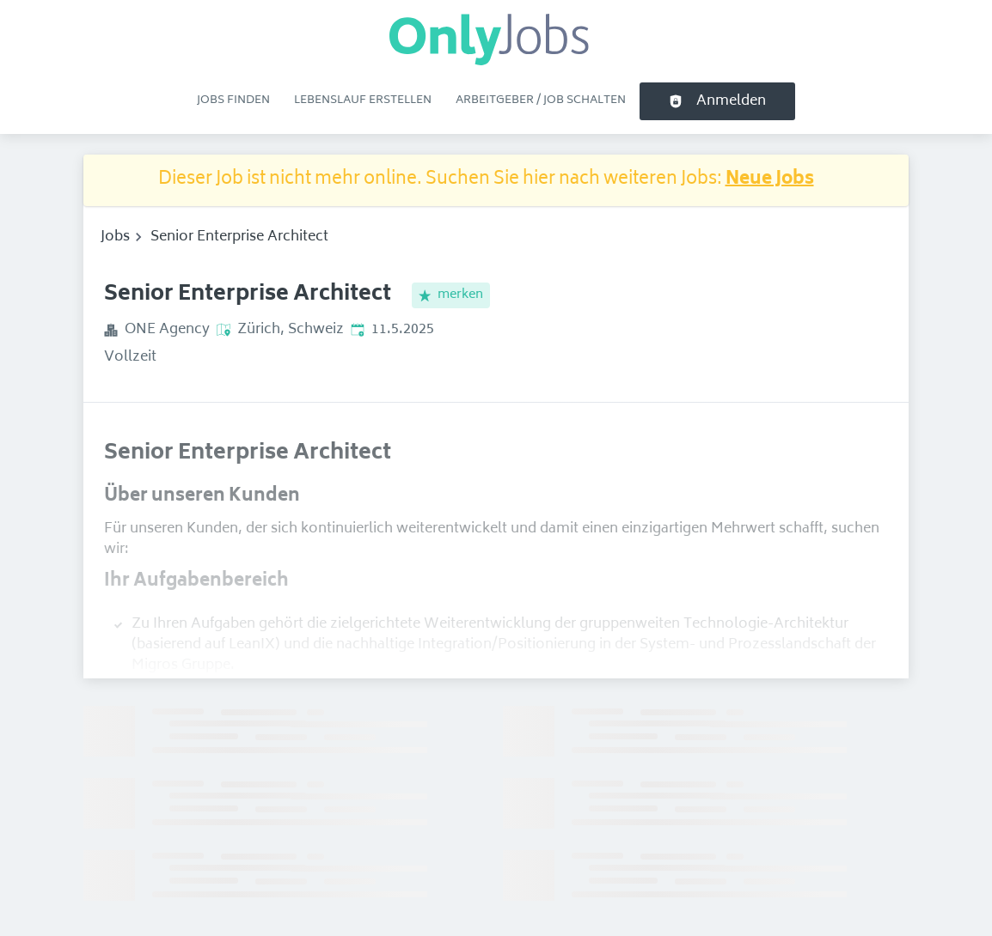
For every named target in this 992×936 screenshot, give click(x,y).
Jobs (115, 237)
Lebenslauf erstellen (363, 100)
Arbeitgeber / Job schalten (541, 100)
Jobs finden (233, 100)
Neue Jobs (770, 180)
